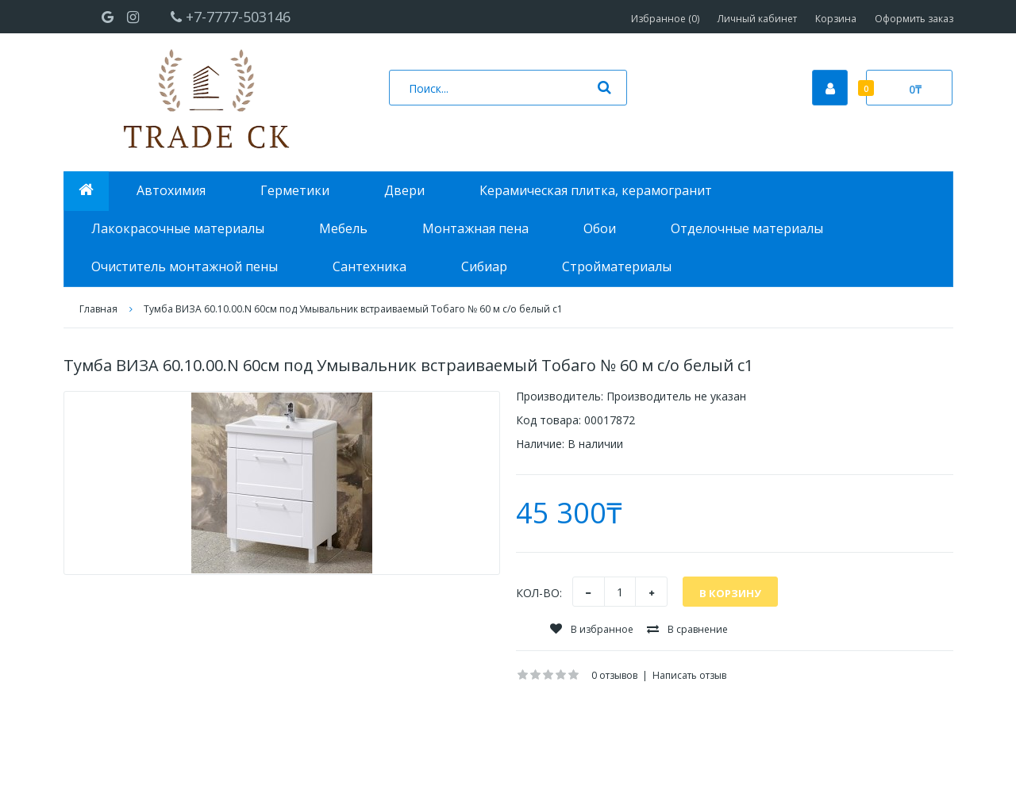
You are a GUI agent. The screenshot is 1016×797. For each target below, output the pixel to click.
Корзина (835, 18)
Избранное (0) (665, 18)
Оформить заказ (914, 18)
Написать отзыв (689, 675)
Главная (98, 309)
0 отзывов (614, 675)
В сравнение (687, 629)
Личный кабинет (757, 18)
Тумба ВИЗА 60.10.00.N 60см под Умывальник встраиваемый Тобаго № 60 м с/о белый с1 (353, 309)
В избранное (591, 629)
